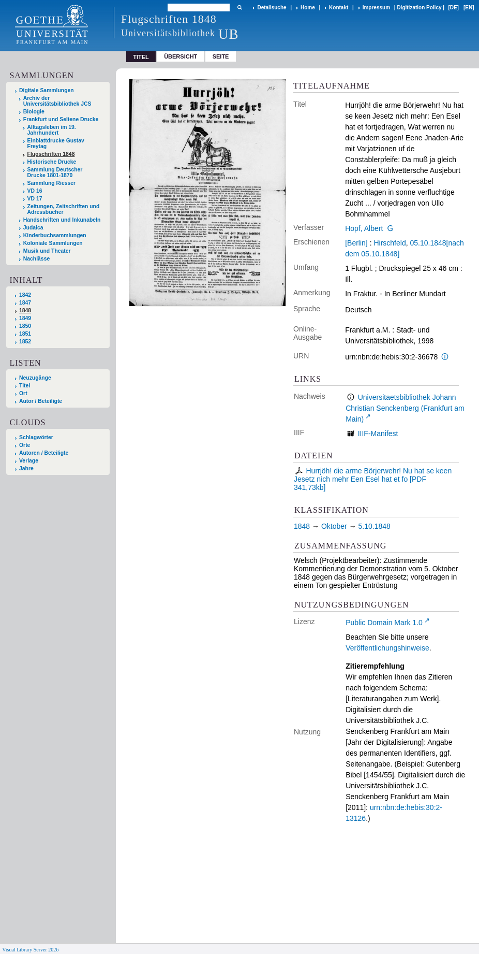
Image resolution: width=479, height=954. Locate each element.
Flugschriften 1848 (51, 154)
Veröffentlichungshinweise (387, 648)
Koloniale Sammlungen (53, 243)
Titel (24, 385)
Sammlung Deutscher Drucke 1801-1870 (55, 172)
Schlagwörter (36, 437)
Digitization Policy (419, 7)
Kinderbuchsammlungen (54, 235)
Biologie (33, 111)
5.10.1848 (374, 526)
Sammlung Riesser (51, 183)
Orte (24, 445)
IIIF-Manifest (378, 433)
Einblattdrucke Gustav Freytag (55, 143)
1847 (25, 303)
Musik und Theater (47, 251)
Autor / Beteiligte (40, 401)
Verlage (28, 461)
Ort (23, 393)
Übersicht (180, 56)
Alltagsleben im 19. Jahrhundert (51, 130)
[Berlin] (356, 243)
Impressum (376, 7)
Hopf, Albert (364, 228)
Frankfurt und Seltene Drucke (61, 119)
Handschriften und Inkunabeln (62, 220)
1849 (25, 318)
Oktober (334, 526)
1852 (25, 341)
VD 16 (34, 191)
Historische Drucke (52, 162)
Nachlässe (36, 259)
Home (308, 7)
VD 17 (34, 198)
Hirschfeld (389, 243)
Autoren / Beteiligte (43, 453)
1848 (25, 310)
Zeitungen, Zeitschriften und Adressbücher (63, 209)
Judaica (33, 227)
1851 (25, 334)
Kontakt (338, 7)
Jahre (26, 468)
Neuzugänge (35, 378)
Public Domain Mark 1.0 (384, 622)
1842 (25, 295)
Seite (221, 56)
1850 (25, 326)
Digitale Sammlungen (46, 90)
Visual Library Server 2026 (30, 949)
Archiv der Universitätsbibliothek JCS (57, 101)
